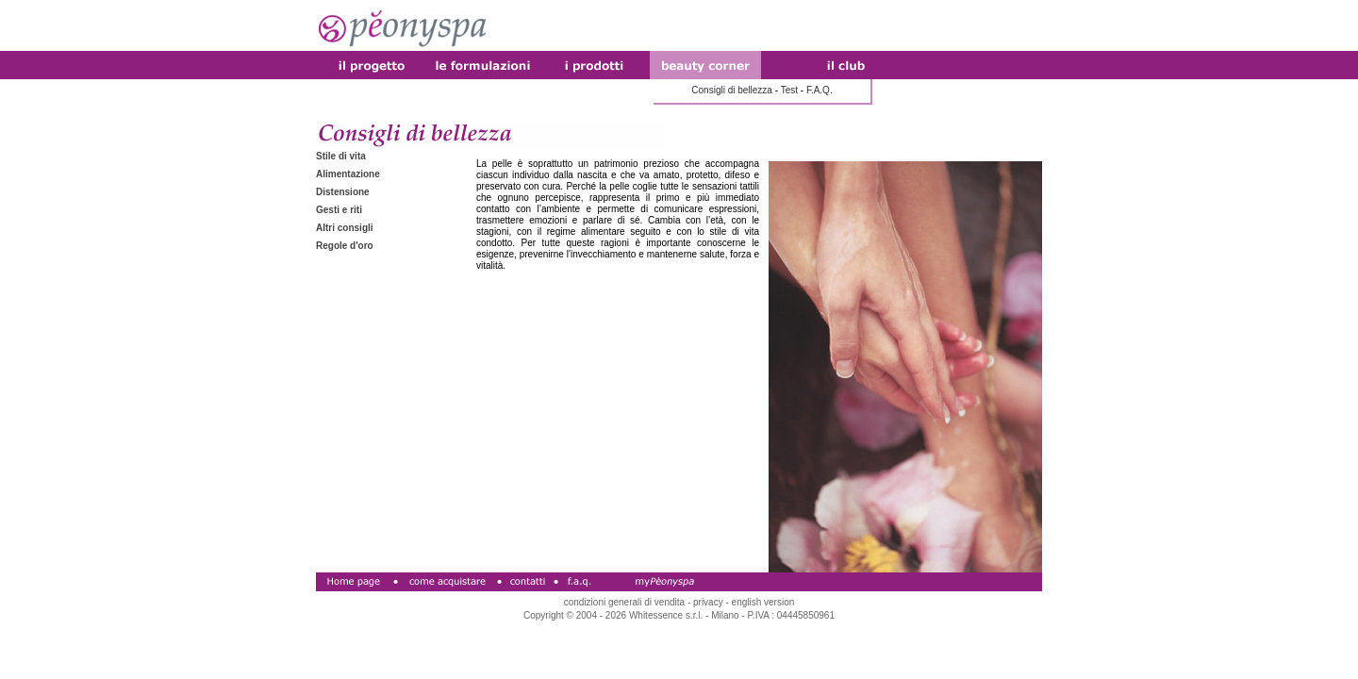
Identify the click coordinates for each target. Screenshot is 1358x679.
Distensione (343, 192)
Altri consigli (344, 228)
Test (789, 90)
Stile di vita (341, 156)
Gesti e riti (339, 210)
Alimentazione (348, 174)
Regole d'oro (344, 245)
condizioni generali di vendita (624, 602)
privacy (708, 602)
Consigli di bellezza (731, 90)
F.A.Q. (819, 90)
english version (763, 602)
